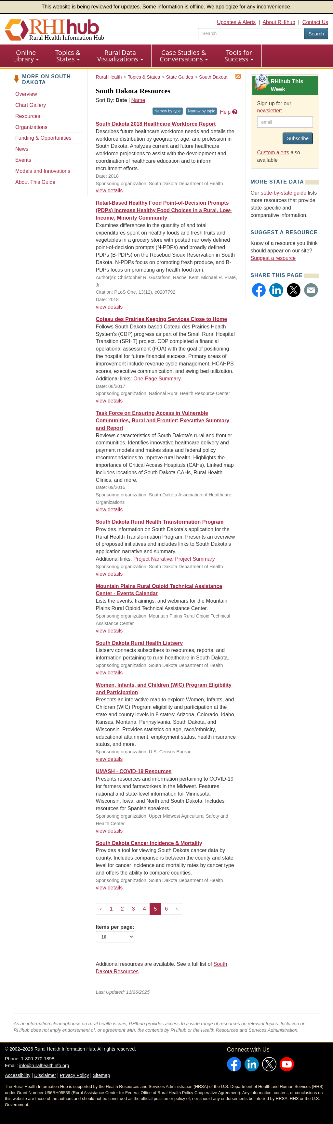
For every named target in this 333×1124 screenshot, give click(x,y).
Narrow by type (167, 111)
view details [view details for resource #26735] (109, 574)
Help (228, 112)
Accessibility (17, 1075)
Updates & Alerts (236, 22)
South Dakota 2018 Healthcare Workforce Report (156, 124)
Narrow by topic (201, 111)
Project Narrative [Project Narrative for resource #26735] (152, 559)
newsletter (269, 110)
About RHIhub (278, 22)
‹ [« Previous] (101, 909)
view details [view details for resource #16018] (109, 759)
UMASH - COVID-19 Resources (134, 771)
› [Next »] (177, 909)
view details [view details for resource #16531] (109, 190)
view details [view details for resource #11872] (109, 887)
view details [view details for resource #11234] (109, 509)
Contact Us (315, 22)
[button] (259, 290)
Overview (26, 94)
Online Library (26, 55)
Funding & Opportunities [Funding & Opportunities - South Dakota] (43, 138)
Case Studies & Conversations (184, 55)
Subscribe (298, 138)
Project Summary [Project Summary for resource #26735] (195, 559)
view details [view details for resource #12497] (109, 307)
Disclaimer (45, 1075)
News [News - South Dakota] (21, 149)
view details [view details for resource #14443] (109, 831)
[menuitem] (26, 56)
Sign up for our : (274, 107)
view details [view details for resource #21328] (109, 672)
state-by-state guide (284, 193)
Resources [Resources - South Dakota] (27, 116)
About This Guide (35, 182)
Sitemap (101, 1075)
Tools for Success (238, 55)
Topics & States (68, 55)
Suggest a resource (273, 258)
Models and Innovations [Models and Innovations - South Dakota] (42, 171)
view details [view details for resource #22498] (109, 630)
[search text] (251, 33)
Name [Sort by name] (138, 100)
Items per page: (115, 933)
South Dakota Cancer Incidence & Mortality (149, 843)
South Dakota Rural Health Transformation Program (160, 522)
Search (316, 33)
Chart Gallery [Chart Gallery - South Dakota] (30, 105)
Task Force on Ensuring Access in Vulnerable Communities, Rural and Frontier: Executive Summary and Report (163, 420)
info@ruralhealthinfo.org (44, 1065)
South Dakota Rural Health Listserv (139, 643)
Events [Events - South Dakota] (23, 160)
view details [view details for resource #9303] (109, 400)
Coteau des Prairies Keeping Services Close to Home (161, 319)
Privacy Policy (74, 1075)
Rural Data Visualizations (120, 55)
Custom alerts (273, 152)
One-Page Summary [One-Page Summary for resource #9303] (157, 378)
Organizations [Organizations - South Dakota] (31, 127)
